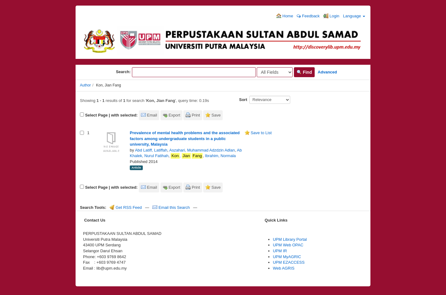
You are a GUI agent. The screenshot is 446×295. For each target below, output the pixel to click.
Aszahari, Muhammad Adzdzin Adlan (202, 150)
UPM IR (280, 251)
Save (216, 115)
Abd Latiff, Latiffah (151, 150)
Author (85, 85)
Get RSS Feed (126, 207)
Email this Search (171, 207)
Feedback (308, 16)
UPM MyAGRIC (287, 256)
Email (152, 115)
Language (354, 16)
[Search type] (275, 72)
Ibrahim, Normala (220, 155)
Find (304, 72)
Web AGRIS (284, 268)
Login (331, 15)
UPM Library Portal (290, 239)
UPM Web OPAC (288, 245)
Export (174, 115)
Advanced (327, 72)
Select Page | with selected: (111, 115)
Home (284, 15)
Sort (243, 99)
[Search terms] (194, 72)
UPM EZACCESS (289, 262)
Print (196, 115)
